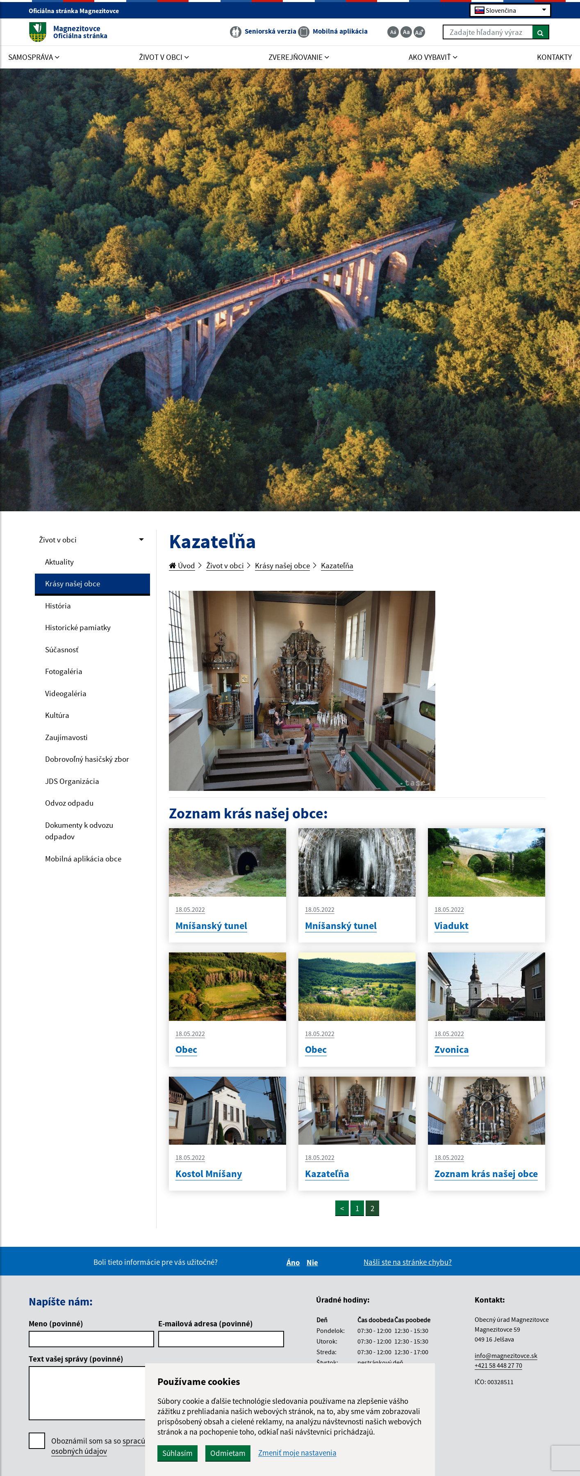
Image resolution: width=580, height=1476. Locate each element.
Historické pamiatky (78, 627)
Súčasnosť (61, 649)
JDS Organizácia (72, 781)
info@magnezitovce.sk (506, 1355)
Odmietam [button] (228, 1453)
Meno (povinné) (56, 1323)
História (58, 605)
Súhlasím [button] (177, 1453)
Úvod (182, 565)
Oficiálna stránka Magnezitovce (77, 11)
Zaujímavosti (66, 737)
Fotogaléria (63, 671)
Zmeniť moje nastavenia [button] (297, 1453)
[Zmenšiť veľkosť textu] (393, 32)
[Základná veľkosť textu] (406, 32)
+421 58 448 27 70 (498, 1365)
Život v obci (58, 539)
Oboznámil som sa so (108, 1446)
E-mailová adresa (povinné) (205, 1323)
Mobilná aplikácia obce (83, 858)
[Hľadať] (540, 32)
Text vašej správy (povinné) (76, 1359)
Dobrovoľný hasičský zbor (87, 759)
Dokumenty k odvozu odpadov (79, 831)
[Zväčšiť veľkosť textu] (419, 32)
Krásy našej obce (72, 583)
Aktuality (59, 562)
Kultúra (57, 715)
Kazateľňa (337, 565)
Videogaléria (65, 693)
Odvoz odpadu (69, 803)
